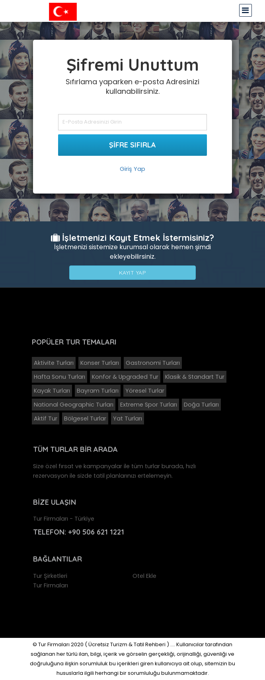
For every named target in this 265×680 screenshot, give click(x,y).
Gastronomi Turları (153, 363)
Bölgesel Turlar (85, 418)
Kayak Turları (52, 391)
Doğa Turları (201, 405)
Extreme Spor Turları (148, 405)
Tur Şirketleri (50, 576)
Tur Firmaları (50, 585)
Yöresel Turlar (144, 391)
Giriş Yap (132, 169)
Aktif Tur (45, 418)
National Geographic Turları (73, 405)
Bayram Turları (98, 391)
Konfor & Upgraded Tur (125, 377)
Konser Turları (99, 363)
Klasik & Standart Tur (194, 377)
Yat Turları (127, 418)
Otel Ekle (144, 576)
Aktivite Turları (54, 363)
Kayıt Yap (132, 272)
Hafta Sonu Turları (59, 377)
